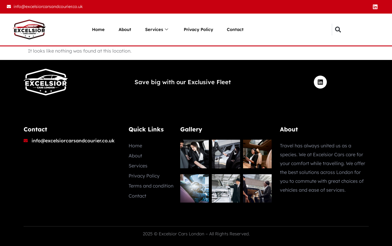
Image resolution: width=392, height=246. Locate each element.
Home (95, 29)
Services (156, 29)
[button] (338, 29)
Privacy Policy (199, 29)
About (123, 29)
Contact (238, 29)
